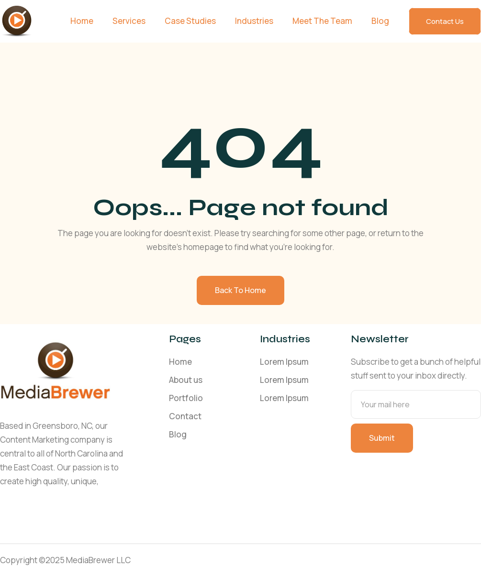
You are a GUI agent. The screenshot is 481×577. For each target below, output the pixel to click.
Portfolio (186, 397)
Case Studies (190, 20)
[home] (17, 21)
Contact (185, 416)
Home (81, 20)
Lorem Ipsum (284, 361)
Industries (254, 20)
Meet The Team (322, 20)
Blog (380, 20)
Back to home (240, 290)
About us (185, 379)
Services (128, 20)
